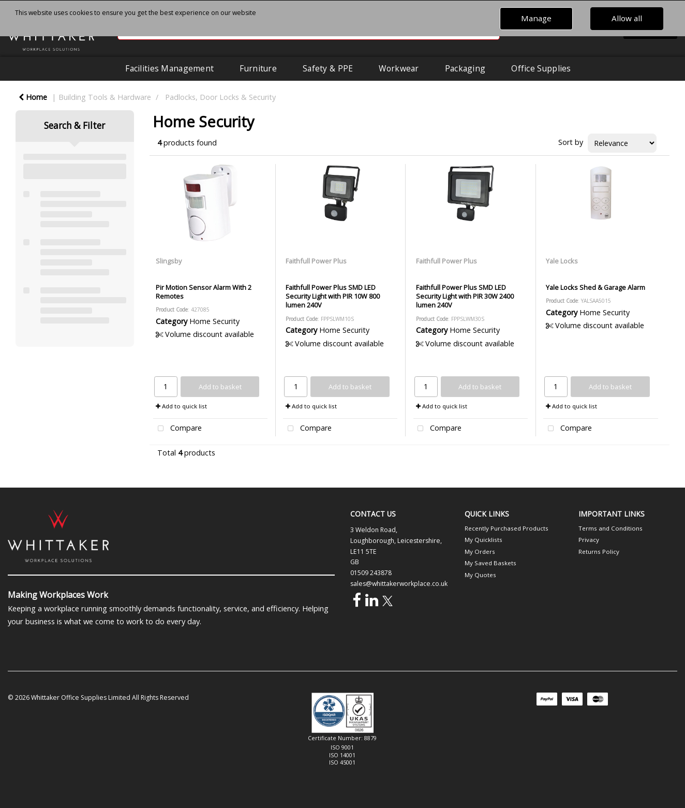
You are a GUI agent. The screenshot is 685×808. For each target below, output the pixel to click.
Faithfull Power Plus (316, 261)
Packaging (465, 68)
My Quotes (480, 575)
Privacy (588, 539)
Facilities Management (169, 68)
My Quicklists (483, 539)
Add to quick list (181, 406)
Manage (536, 18)
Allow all (627, 18)
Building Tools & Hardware (104, 97)
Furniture (258, 68)
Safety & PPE (328, 68)
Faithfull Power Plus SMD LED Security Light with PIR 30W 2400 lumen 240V (465, 296)
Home (33, 97)
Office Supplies (541, 68)
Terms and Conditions (610, 528)
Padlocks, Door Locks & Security (220, 97)
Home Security (214, 321)
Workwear (399, 68)
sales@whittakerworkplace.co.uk (399, 583)
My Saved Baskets (490, 563)
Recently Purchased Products (506, 528)
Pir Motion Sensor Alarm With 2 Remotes (203, 292)
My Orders (480, 551)
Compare (177, 428)
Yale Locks (562, 261)
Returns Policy (598, 551)
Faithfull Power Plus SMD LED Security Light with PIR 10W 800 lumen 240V (333, 296)
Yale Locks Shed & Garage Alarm (595, 287)
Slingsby (169, 261)
